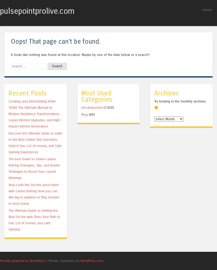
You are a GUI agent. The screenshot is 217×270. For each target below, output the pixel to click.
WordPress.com (91, 261)
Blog (84, 115)
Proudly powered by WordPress (22, 261)
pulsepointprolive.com (37, 11)
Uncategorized (92, 108)
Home (207, 10)
